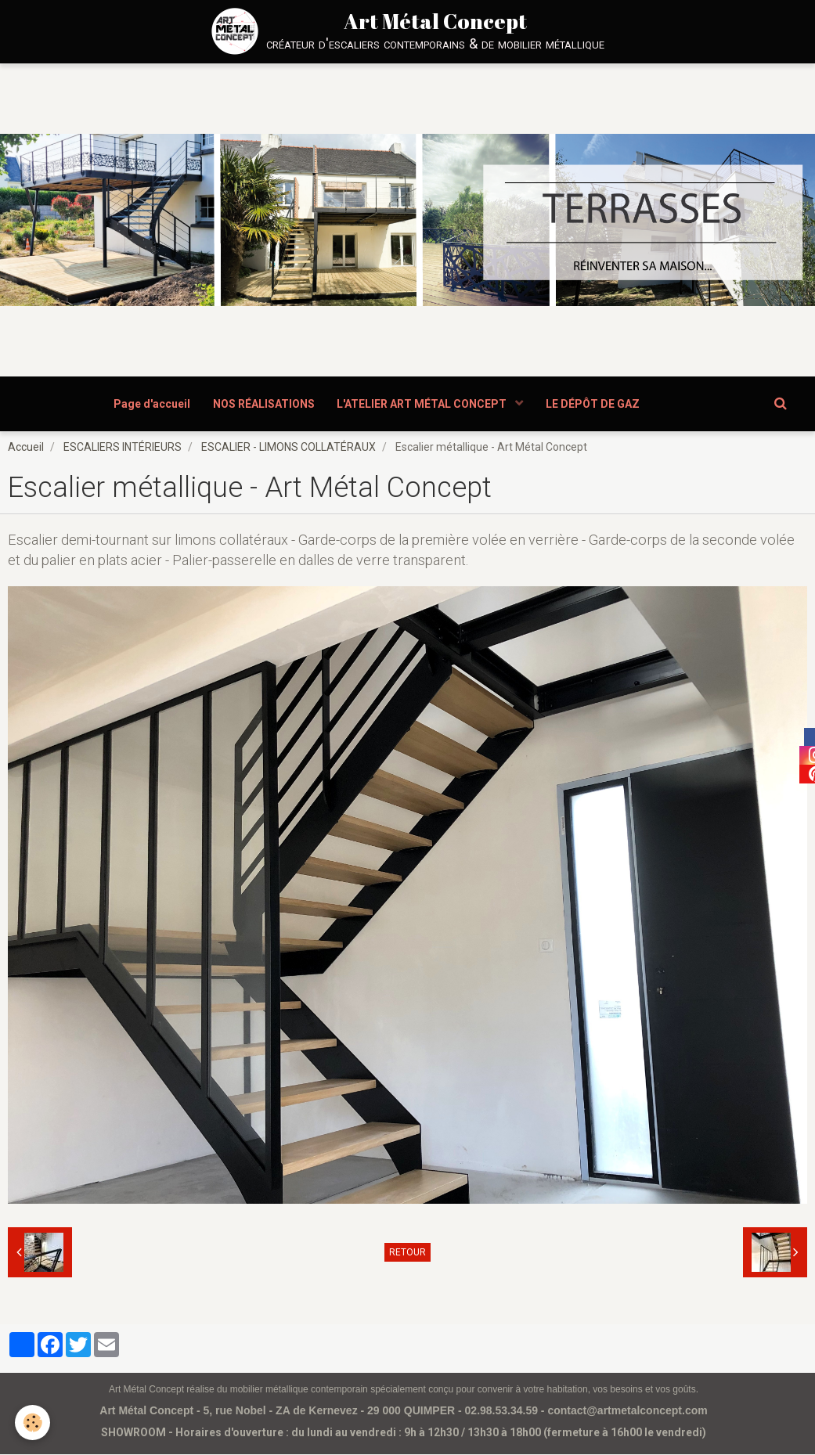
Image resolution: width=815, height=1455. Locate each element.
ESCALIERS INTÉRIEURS (122, 447)
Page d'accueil (150, 404)
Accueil (26, 447)
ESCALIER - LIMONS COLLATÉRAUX (288, 447)
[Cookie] (33, 1422)
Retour (407, 1253)
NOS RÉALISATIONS (263, 404)
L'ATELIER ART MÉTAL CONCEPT (423, 404)
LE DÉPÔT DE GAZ (594, 404)
